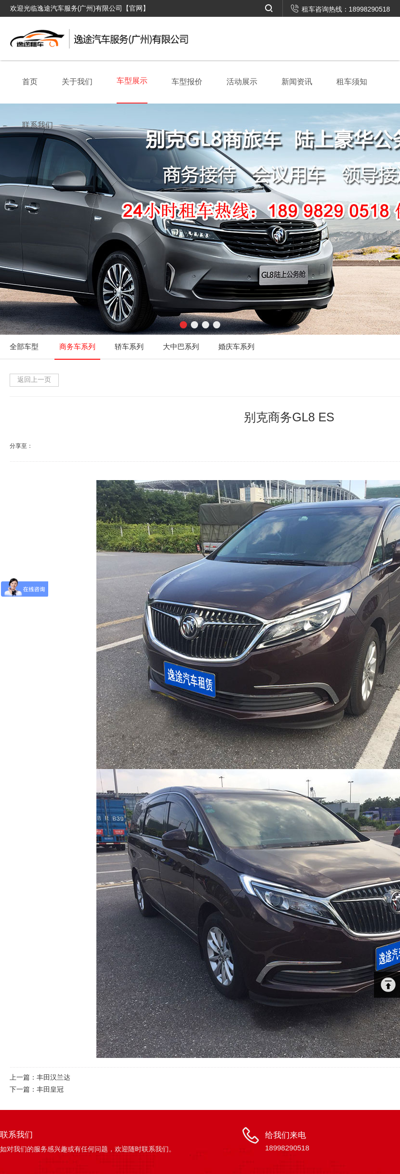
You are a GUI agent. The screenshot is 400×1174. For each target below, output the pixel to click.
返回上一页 (34, 379)
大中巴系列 (181, 346)
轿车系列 (129, 346)
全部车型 (24, 346)
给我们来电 (287, 1142)
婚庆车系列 (236, 346)
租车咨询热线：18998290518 (340, 9)
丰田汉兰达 (53, 1077)
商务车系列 (77, 346)
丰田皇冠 (50, 1089)
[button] (183, 324)
